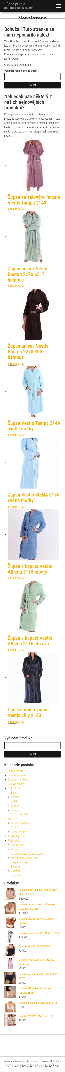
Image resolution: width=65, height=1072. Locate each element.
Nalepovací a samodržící (24, 858)
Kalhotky (12, 818)
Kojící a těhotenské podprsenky (27, 853)
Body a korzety (15, 771)
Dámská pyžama (16, 775)
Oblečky (15, 805)
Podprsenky (14, 840)
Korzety (15, 797)
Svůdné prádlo (14, 4)
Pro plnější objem (20, 862)
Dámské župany (16, 784)
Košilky (15, 801)
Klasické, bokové (20, 823)
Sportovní (16, 871)
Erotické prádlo (15, 788)
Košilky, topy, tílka (17, 836)
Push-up (15, 866)
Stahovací (16, 827)
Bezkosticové (18, 844)
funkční (18, 875)
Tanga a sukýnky (20, 814)
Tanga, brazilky (19, 832)
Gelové (14, 849)
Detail (21, 209)
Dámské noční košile (18, 779)
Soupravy (16, 810)
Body (13, 792)
